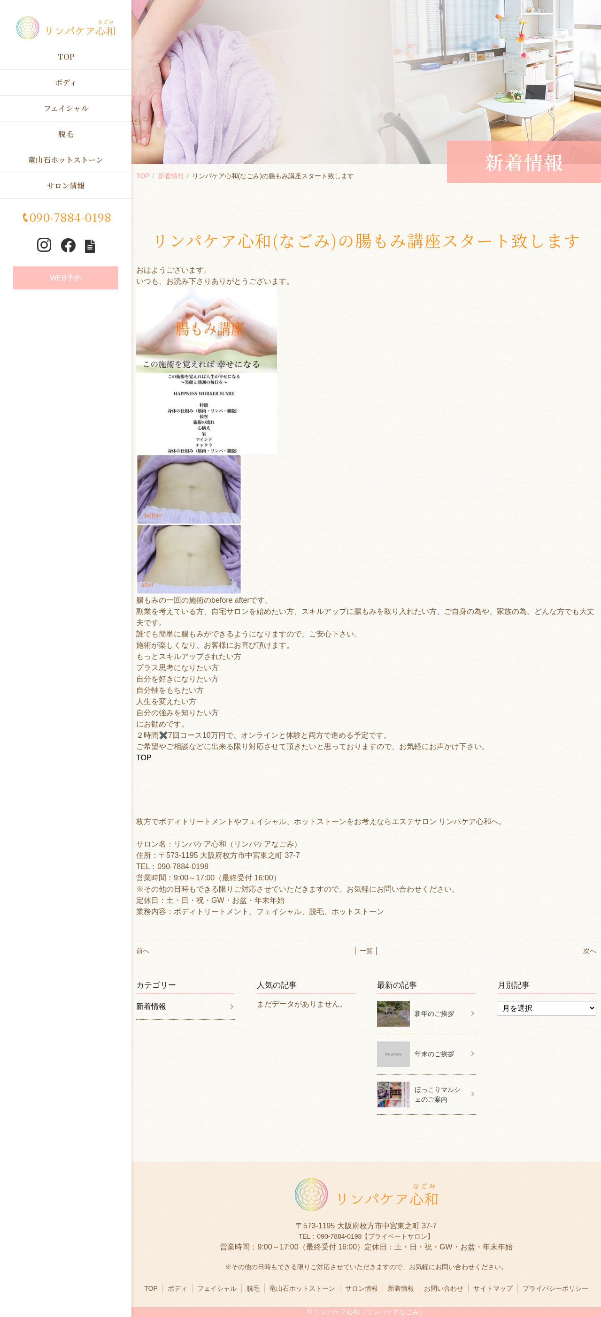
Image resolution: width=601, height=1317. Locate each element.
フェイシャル (66, 108)
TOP (66, 56)
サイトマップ (493, 1288)
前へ (142, 950)
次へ (589, 950)
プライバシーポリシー (555, 1288)
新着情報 (171, 176)
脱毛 (65, 134)
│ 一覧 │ (366, 950)
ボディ (66, 82)
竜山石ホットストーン (65, 159)
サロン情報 (66, 185)
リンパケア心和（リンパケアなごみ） (369, 1312)
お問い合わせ (443, 1288)
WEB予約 (66, 278)
